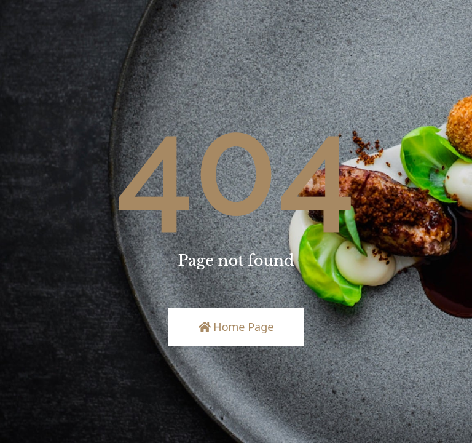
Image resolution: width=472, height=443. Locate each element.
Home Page (236, 326)
